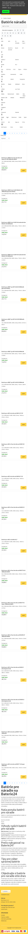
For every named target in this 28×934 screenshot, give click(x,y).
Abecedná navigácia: (7, 30)
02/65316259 (4, 909)
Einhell (2, 64)
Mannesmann (11, 94)
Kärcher (3, 84)
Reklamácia (3, 920)
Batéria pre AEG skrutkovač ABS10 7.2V (12, 476)
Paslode (17, 112)
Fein (2, 69)
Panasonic (3, 112)
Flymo (19, 69)
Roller (20, 117)
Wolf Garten (4, 127)
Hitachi (12, 79)
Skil (9, 122)
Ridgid (2, 117)
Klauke (9, 84)
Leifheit (2, 89)
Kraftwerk (17, 84)
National (3, 102)
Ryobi (25, 117)
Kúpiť (23, 170)
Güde (21, 74)
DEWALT (3, 59)
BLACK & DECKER (5, 820)
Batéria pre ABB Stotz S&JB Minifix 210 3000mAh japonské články (12, 190)
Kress (23, 84)
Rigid (7, 117)
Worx (11, 127)
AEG (9, 41)
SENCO (2, 122)
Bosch (16, 48)
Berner (2, 48)
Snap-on (17, 122)
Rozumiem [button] (5, 11)
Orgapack (3, 107)
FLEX (14, 69)
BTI (23, 48)
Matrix (17, 94)
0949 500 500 (11, 907)
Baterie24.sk (18, 927)
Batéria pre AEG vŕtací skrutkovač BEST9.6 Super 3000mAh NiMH (13, 603)
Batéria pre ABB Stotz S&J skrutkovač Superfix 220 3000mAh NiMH (12, 158)
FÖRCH (25, 69)
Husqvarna (22, 79)
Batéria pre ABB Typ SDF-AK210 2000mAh (13, 351)
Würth (21, 127)
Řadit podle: (3, 135)
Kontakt (3, 915)
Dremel (17, 59)
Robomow (14, 117)
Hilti (2, 79)
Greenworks (13, 74)
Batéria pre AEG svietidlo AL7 (9, 539)
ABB (2, 41)
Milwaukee (22, 97)
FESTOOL (8, 69)
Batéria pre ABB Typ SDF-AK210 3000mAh (13, 382)
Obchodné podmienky (6, 919)
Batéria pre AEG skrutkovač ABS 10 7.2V (12, 413)
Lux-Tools (17, 89)
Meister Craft (4, 97)
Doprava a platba (5, 917)
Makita (2, 94)
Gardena (3, 74)
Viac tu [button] (9, 7)
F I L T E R (6, 26)
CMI (2, 54)
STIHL (23, 122)
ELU (16, 64)
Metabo (12, 97)
